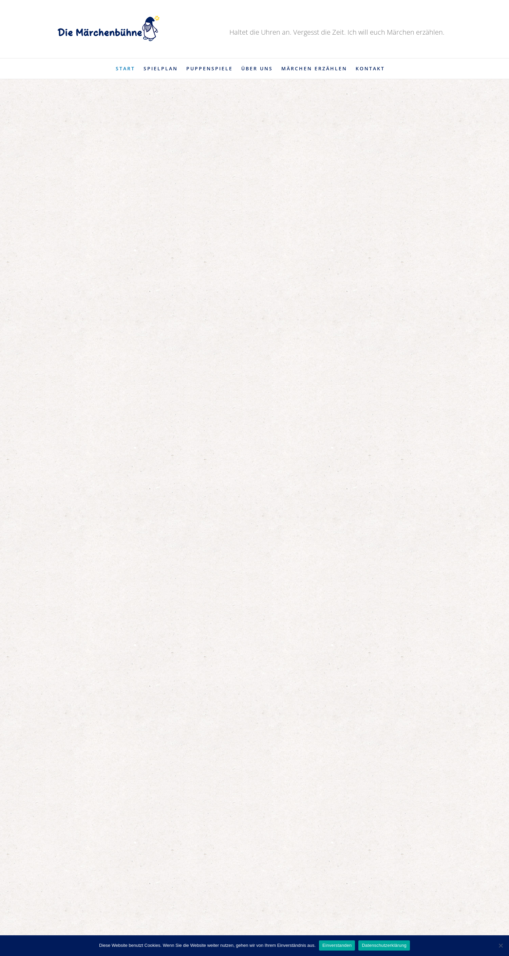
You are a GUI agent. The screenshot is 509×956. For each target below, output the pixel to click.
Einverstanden (337, 945)
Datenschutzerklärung (384, 945)
